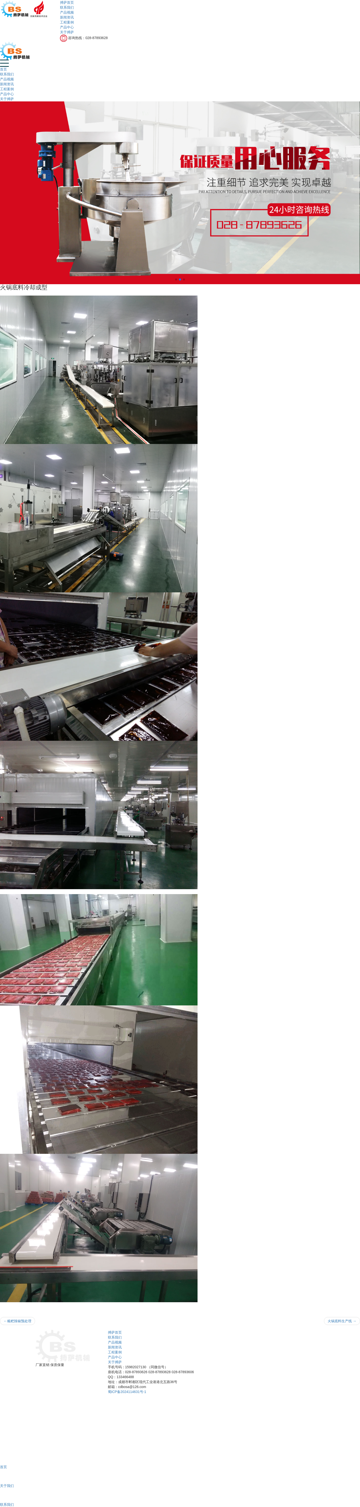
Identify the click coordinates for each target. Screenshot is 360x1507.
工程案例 (67, 22)
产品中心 (67, 27)
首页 (3, 69)
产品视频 (67, 12)
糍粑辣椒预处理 (17, 1321)
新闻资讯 (67, 17)
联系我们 (67, 7)
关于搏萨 (67, 32)
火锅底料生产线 (342, 1321)
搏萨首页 (67, 2)
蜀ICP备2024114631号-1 (127, 1392)
